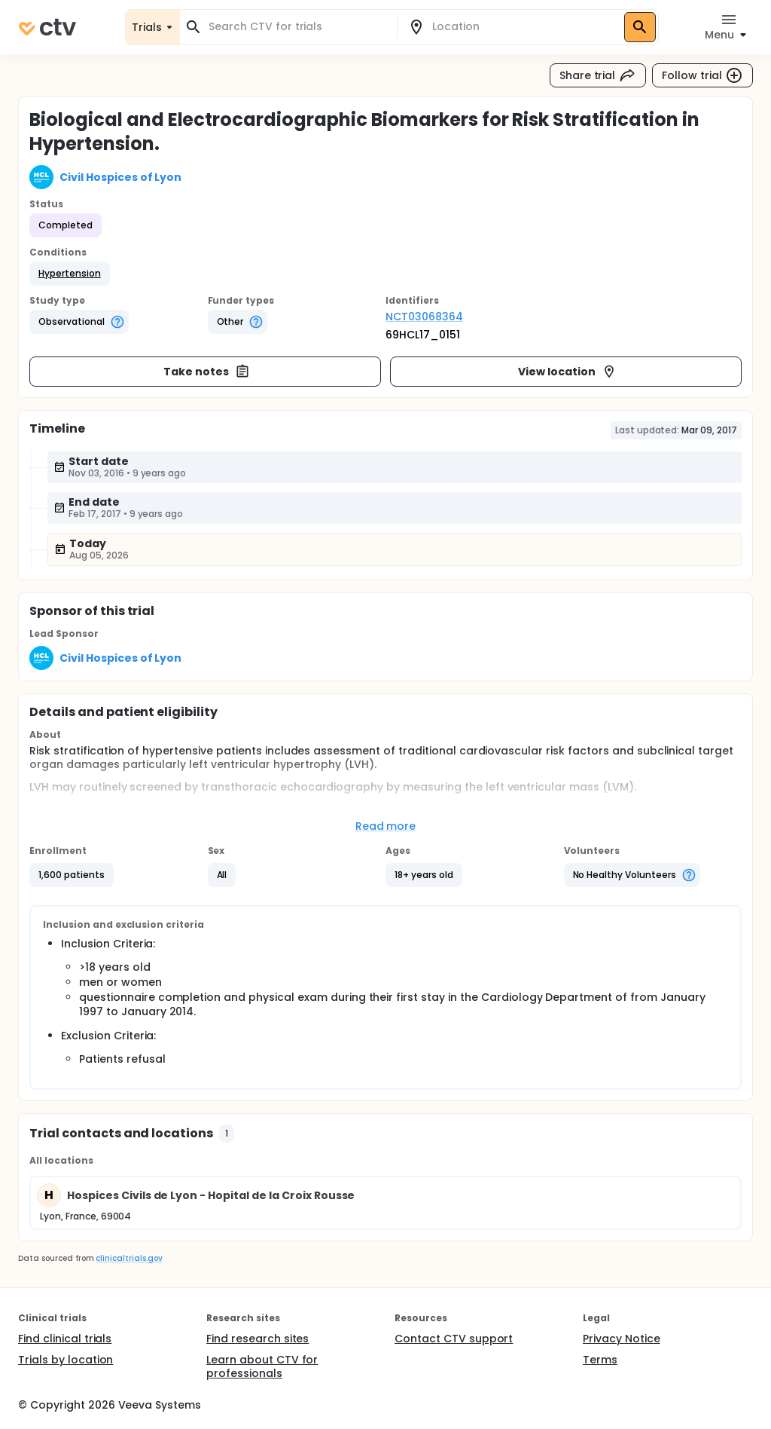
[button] (69, 274)
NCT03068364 (424, 316)
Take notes (206, 371)
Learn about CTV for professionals (262, 1366)
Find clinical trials (64, 1338)
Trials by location (65, 1359)
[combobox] (297, 27)
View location (567, 371)
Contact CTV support (454, 1338)
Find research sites (257, 1338)
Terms (600, 1359)
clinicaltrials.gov (129, 1258)
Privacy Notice (621, 1338)
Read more (385, 826)
